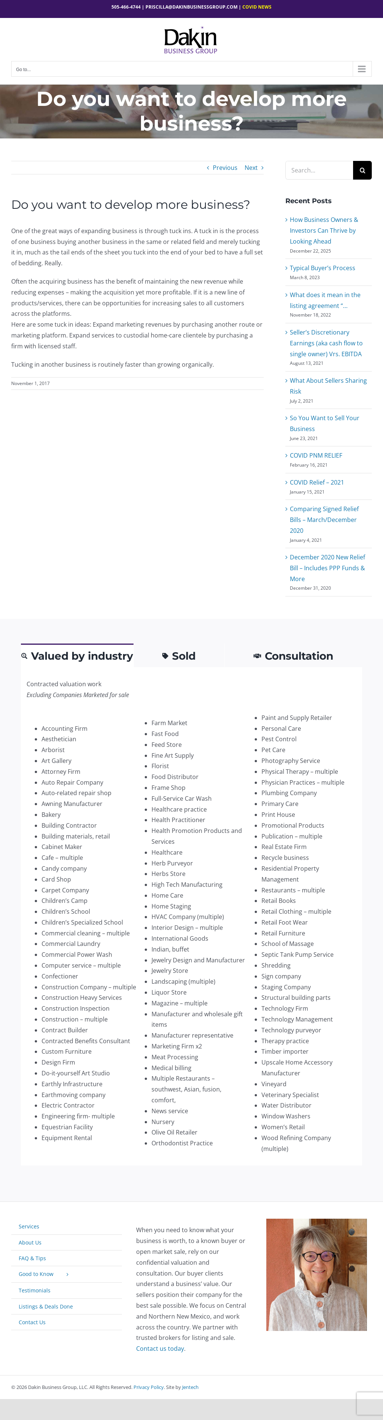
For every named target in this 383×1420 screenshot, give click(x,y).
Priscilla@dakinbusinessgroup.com (191, 7)
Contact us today (160, 1348)
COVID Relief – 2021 (317, 482)
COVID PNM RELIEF (316, 455)
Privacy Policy (149, 1387)
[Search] (362, 170)
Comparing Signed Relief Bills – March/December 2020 (324, 520)
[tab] (77, 655)
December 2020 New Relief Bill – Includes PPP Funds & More (327, 568)
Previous (225, 168)
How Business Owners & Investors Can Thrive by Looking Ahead (324, 230)
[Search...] (319, 170)
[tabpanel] (191, 916)
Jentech (190, 1387)
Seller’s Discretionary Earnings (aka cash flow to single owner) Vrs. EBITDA (326, 343)
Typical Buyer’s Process (322, 268)
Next (251, 168)
